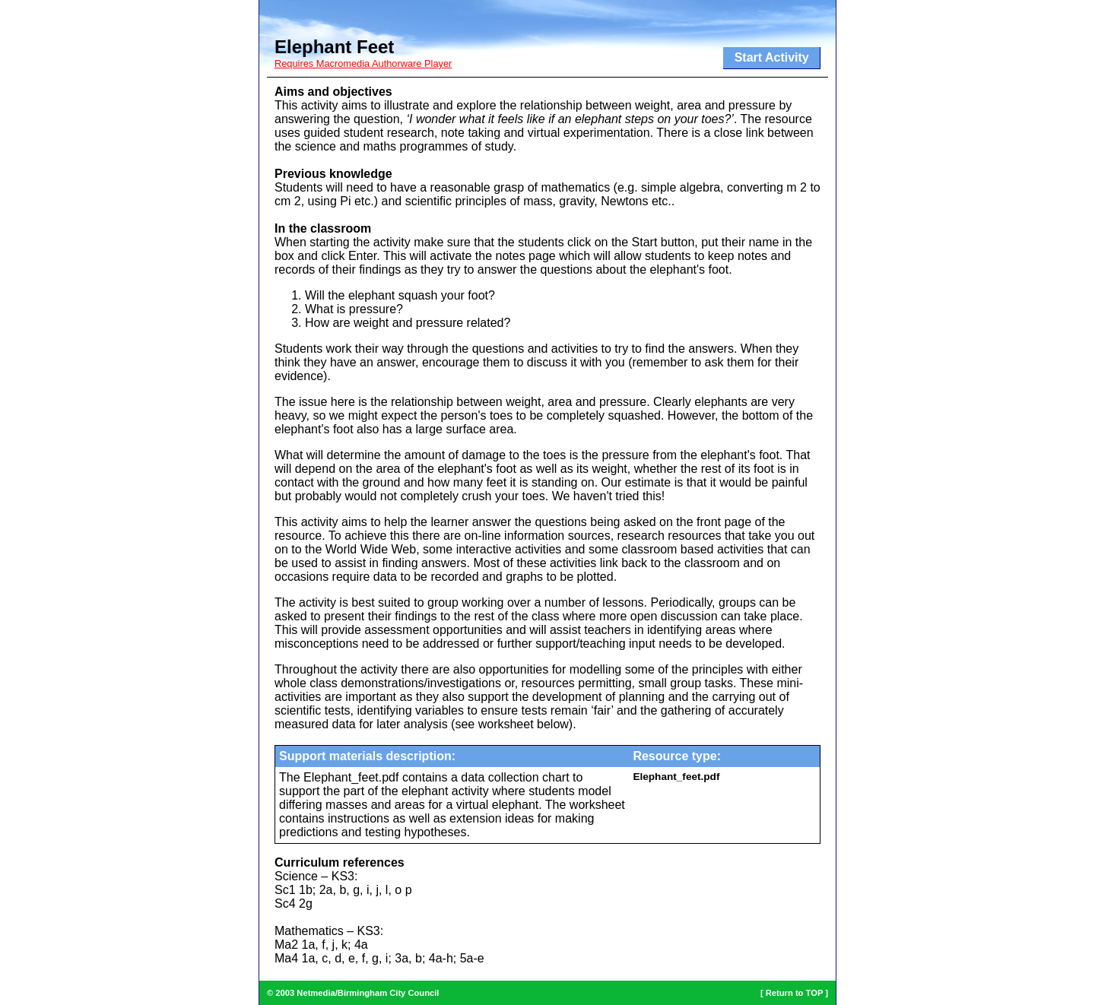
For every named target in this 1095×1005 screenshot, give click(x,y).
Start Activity (772, 57)
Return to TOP (794, 992)
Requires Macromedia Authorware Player (363, 63)
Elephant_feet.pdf (676, 776)
